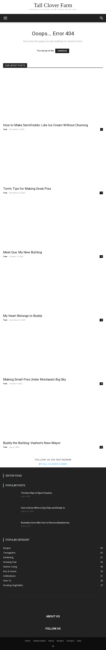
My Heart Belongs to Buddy (22, 316)
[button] (5, 18)
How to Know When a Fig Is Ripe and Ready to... (43, 508)
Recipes (60, 640)
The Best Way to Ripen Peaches (36, 493)
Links (79, 640)
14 (101, 193)
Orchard (70, 640)
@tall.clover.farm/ (53, 463)
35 (101, 320)
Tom (5, 129)
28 (101, 384)
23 (101, 447)
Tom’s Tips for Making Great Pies (27, 188)
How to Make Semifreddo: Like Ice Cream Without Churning (45, 125)
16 (101, 256)
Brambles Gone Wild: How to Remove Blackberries (45, 522)
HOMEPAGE (62, 51)
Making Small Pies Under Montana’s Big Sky (34, 379)
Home (27, 640)
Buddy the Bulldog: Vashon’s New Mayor (32, 443)
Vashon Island (39, 640)
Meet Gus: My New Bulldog (22, 252)
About (51, 640)
